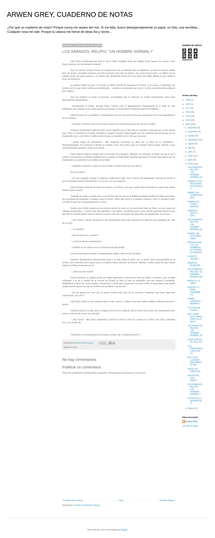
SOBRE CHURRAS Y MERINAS (194, 301)
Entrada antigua (167, 500)
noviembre (193, 131)
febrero (191, 408)
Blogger (123, 530)
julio (190, 148)
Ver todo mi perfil (190, 426)
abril (190, 160)
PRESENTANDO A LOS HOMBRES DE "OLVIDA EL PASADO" (194, 247)
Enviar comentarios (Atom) (87, 505)
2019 (188, 100)
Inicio (121, 500)
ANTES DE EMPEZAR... (194, 370)
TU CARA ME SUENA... (193, 309)
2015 (188, 116)
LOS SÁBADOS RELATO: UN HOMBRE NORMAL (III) (194, 273)
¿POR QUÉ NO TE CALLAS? (194, 340)
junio (190, 152)
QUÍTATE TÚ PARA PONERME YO (194, 291)
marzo (191, 164)
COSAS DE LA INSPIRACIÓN (194, 400)
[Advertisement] (118, 473)
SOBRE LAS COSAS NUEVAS (193, 204)
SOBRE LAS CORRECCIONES (195, 195)
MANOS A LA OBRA (193, 282)
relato (74, 347)
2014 (188, 120)
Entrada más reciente (73, 500)
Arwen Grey (191, 421)
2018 (188, 104)
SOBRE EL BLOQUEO (193, 264)
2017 (188, 108)
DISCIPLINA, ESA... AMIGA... (193, 378)
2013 (188, 124)
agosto (191, 143)
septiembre (193, 139)
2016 (188, 112)
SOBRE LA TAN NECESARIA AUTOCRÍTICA (195, 185)
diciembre (192, 127)
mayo (191, 156)
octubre (191, 136)
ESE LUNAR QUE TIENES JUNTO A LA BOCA (194, 318)
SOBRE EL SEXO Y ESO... (192, 213)
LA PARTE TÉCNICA (193, 257)
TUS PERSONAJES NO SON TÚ (195, 350)
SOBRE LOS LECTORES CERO (194, 236)
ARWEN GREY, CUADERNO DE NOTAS (70, 14)
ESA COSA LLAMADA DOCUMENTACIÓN (194, 361)
